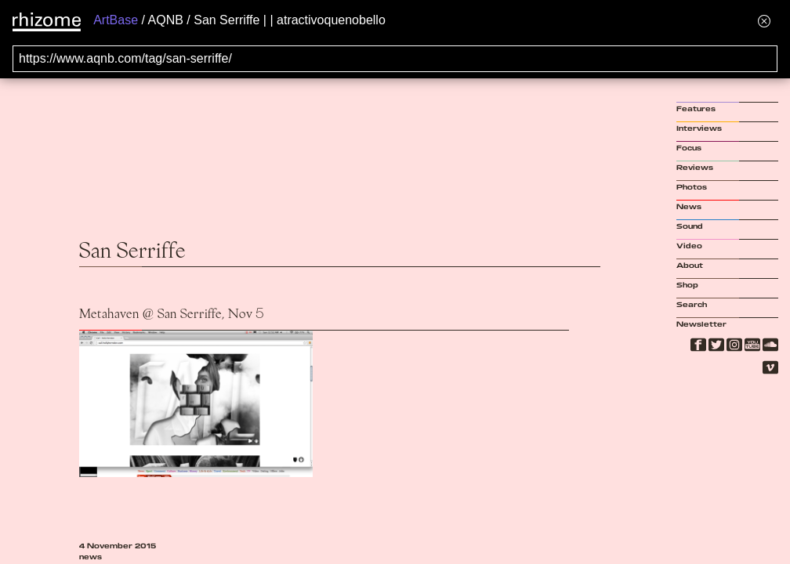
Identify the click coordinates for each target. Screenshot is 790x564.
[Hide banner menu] (764, 21)
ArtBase (115, 20)
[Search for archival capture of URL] (395, 58)
